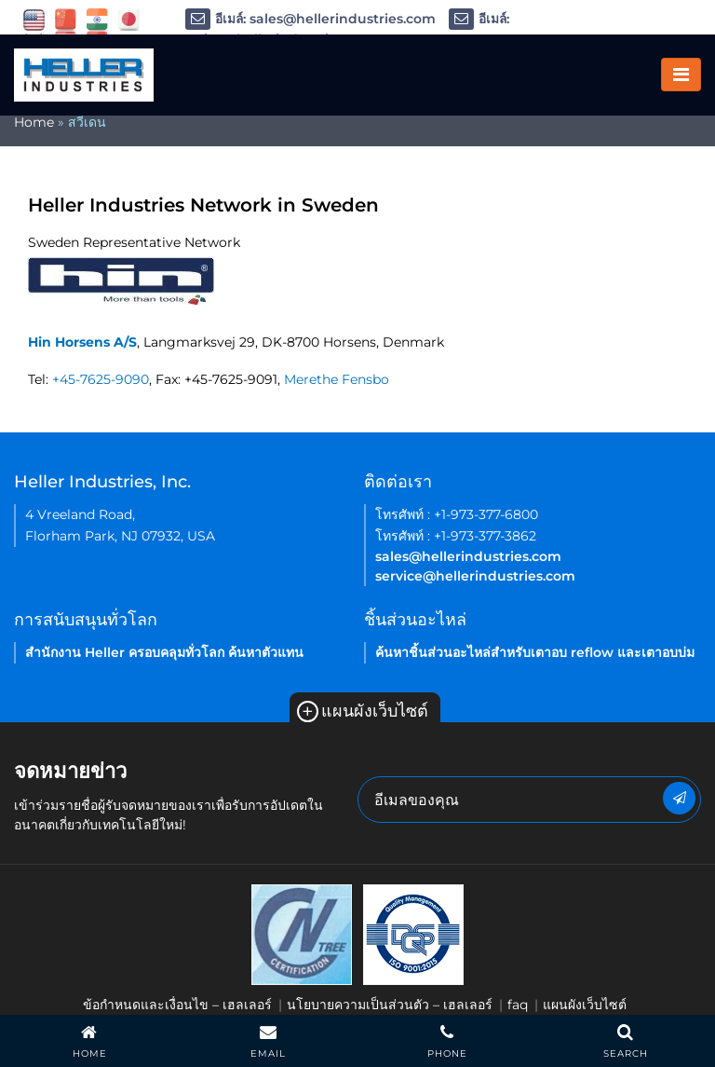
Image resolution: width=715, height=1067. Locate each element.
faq (517, 1004)
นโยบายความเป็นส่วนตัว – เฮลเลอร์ (389, 1004)
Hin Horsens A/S (82, 342)
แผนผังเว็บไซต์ (362, 711)
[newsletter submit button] (679, 798)
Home (34, 122)
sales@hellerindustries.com (468, 556)
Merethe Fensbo (336, 379)
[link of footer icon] (302, 933)
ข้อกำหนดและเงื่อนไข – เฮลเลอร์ (177, 1004)
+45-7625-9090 (100, 379)
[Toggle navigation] (681, 74)
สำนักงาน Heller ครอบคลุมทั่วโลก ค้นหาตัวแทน (164, 652)
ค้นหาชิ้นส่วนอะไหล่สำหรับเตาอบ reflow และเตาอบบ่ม (535, 652)
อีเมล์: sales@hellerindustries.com (310, 18)
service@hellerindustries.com (475, 576)
